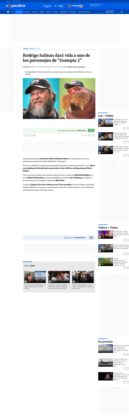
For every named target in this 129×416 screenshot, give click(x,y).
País (12, 12)
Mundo (42, 12)
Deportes (27, 12)
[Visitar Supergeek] (112, 13)
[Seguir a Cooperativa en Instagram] (19, 1)
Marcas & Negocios (84, 12)
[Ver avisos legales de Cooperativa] (106, 13)
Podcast (55, 12)
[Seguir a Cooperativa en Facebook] (14, 1)
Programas (72, 12)
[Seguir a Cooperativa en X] (17, 1)
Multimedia (63, 12)
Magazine (19, 12)
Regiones (35, 12)
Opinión (48, 12)
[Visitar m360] (109, 13)
